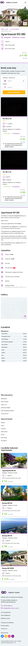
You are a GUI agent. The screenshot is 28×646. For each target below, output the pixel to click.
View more (6, 133)
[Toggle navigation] (25, 2)
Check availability (14, 92)
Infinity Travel (4, 29)
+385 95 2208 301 (6, 606)
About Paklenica (5, 615)
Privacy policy (5, 625)
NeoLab (14, 642)
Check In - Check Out (9, 77)
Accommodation (15, 29)
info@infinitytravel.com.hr (11, 608)
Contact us (4, 628)
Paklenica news (5, 618)
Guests (5, 84)
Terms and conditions (7, 622)
